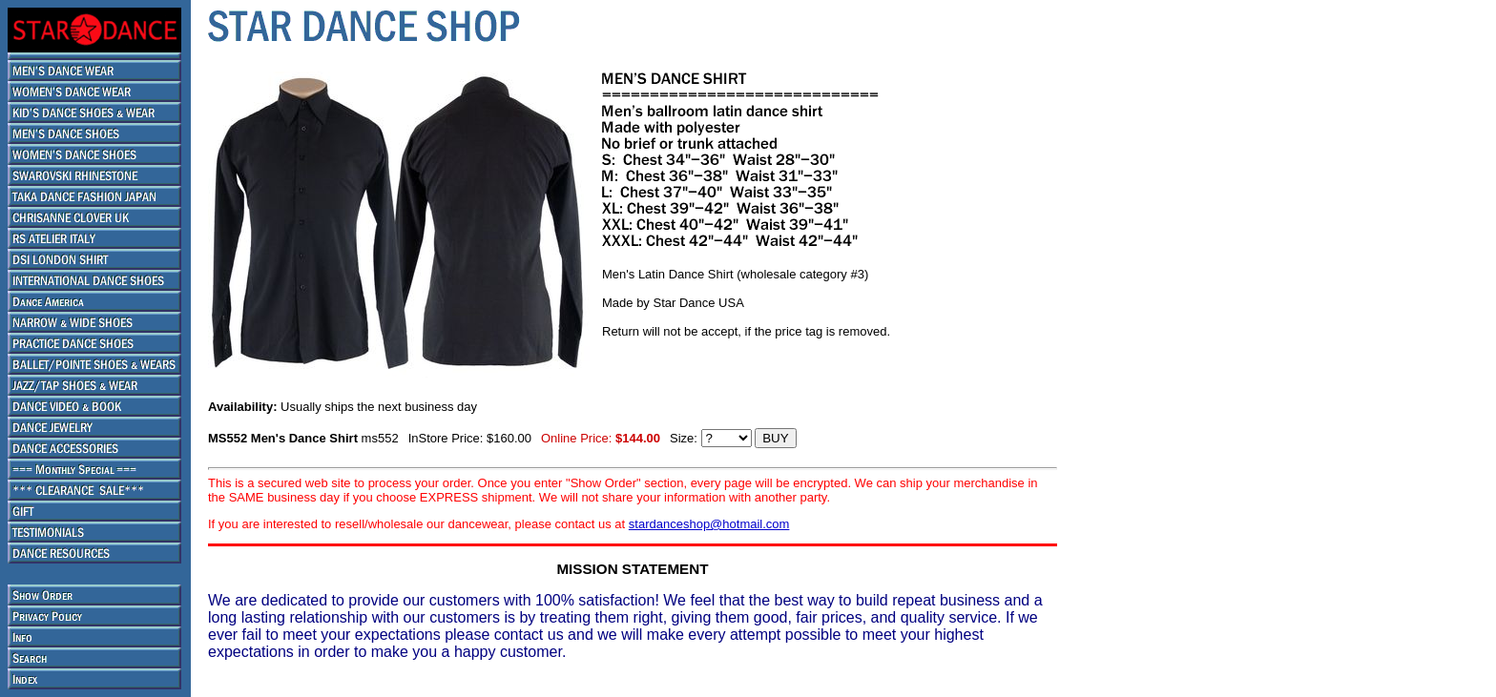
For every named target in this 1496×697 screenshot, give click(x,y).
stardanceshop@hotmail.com (709, 524)
